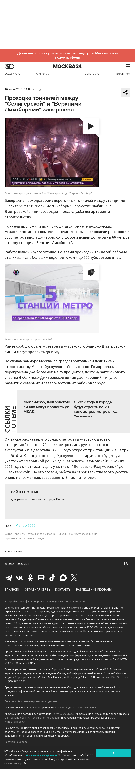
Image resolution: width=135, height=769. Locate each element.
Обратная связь (38, 589)
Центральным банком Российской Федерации (32, 718)
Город (37, 90)
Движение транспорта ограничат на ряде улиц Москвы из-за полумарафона (67, 55)
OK (113, 753)
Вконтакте (19, 578)
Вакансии (12, 589)
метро (8, 534)
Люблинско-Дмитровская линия (78, 534)
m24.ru (15, 608)
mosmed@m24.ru (112, 677)
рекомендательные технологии (77, 708)
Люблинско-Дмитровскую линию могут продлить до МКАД (46, 407)
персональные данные (40, 755)
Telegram (8, 578)
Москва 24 (67, 66)
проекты (20, 534)
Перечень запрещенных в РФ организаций (59, 601)
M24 (26, 564)
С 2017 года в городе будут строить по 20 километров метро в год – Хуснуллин (97, 409)
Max (63, 578)
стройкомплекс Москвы (42, 534)
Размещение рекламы (94, 589)
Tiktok (52, 578)
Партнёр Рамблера (16, 742)
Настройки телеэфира (18, 601)
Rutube (41, 578)
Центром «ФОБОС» (63, 714)
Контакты (63, 589)
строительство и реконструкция (24, 538)
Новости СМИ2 (14, 551)
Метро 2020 (25, 525)
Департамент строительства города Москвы (38, 499)
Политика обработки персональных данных (31, 701)
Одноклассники (30, 578)
